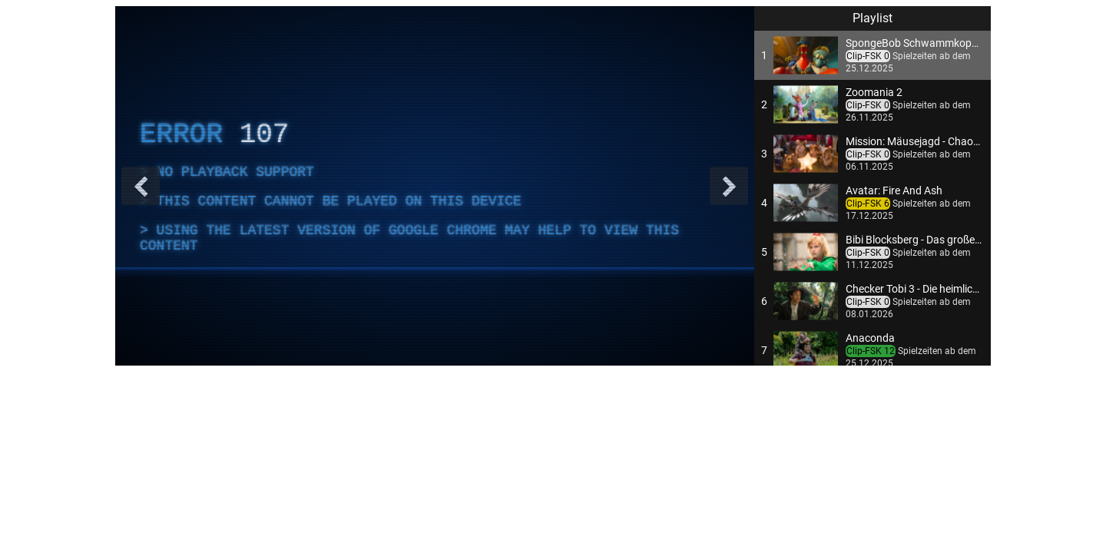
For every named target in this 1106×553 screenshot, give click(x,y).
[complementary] (434, 186)
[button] (872, 55)
